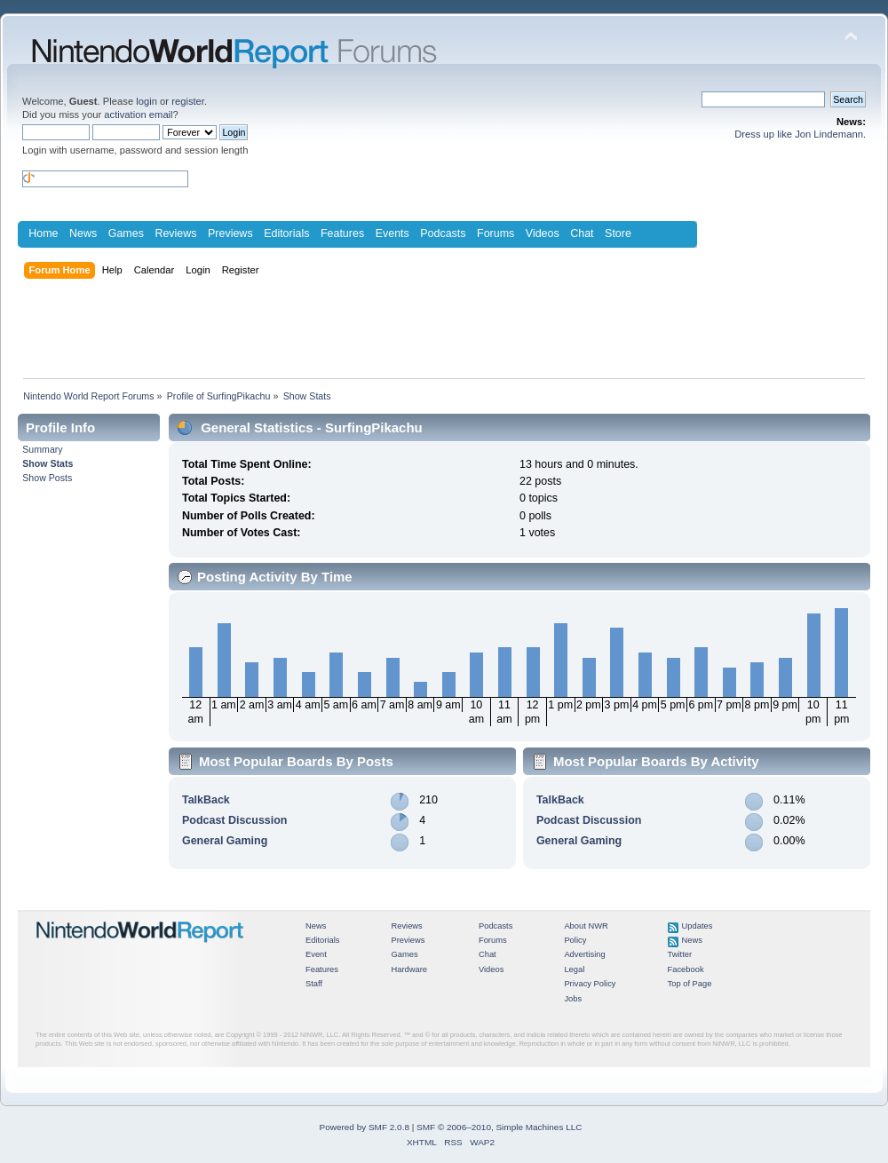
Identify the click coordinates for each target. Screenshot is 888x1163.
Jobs (573, 998)
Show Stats (47, 463)
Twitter (680, 954)
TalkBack (206, 800)
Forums (495, 233)
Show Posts (47, 477)
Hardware (409, 969)
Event (316, 954)
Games (126, 233)
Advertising (584, 954)
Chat (581, 233)
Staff (313, 983)
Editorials (286, 233)
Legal (574, 969)
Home (43, 233)
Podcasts (442, 233)
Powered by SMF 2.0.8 (364, 1127)
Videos (542, 233)
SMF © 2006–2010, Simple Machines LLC (499, 1127)
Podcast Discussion (235, 820)
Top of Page (690, 983)
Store (618, 233)
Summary (42, 449)
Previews (230, 233)
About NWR (585, 926)
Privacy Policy (589, 983)
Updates (697, 926)
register (187, 101)
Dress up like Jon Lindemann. (800, 134)
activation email (138, 114)
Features (342, 233)
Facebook (686, 969)
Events (392, 233)
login (146, 101)
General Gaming (224, 841)
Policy (575, 940)
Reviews (175, 233)
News (83, 233)
